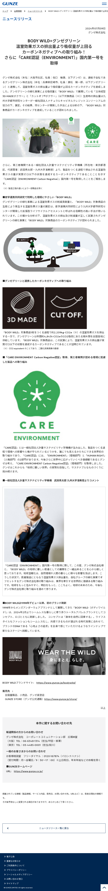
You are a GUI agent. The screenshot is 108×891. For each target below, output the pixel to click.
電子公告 (10, 857)
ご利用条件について (15, 866)
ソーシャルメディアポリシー (19, 875)
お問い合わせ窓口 (14, 879)
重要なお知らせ (13, 861)
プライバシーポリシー (16, 870)
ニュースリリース (35, 11)
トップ (5, 11)
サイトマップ (12, 884)
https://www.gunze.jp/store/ (60, 699)
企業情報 (18, 11)
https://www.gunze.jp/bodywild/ (56, 682)
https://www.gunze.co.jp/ (28, 771)
